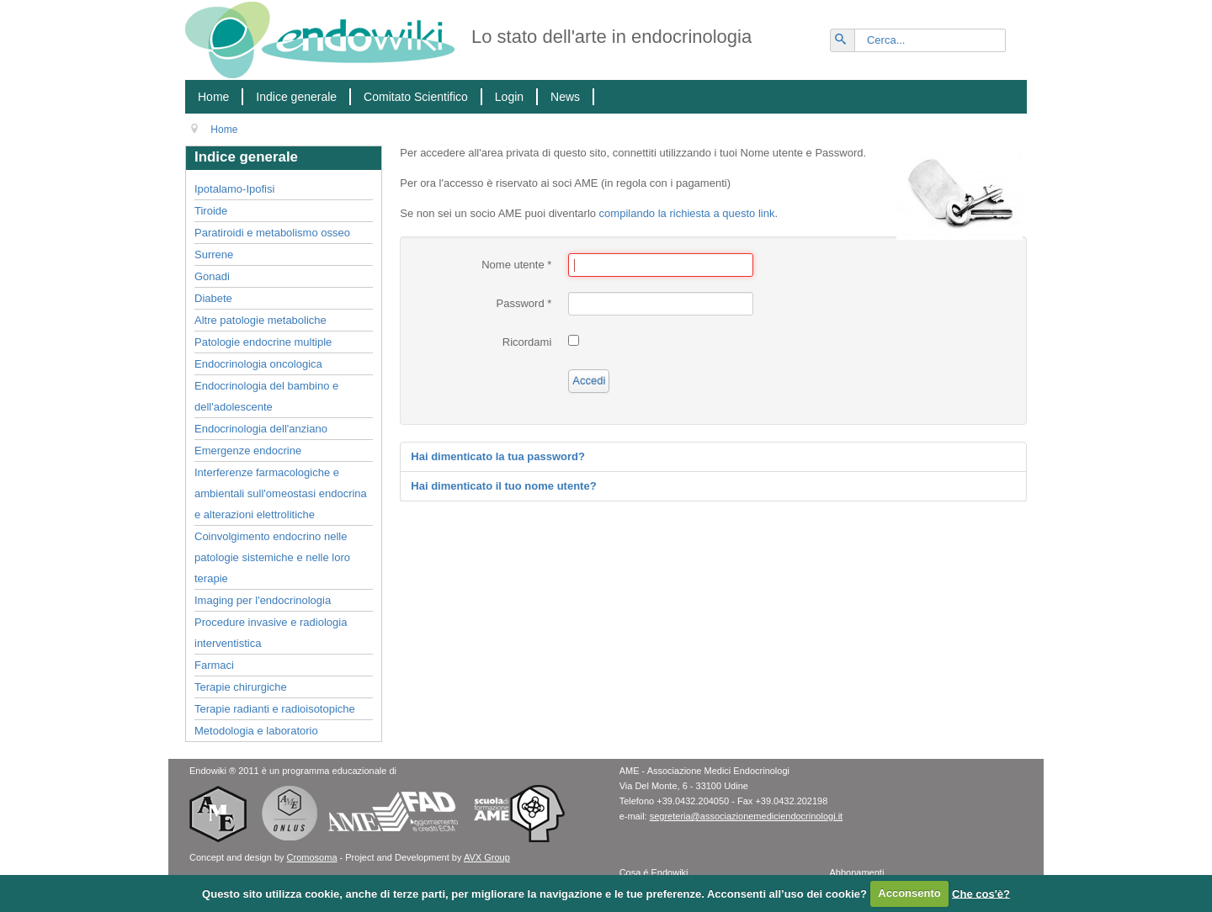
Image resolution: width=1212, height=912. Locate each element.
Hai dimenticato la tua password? (498, 456)
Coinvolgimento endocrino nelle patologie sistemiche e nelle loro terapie (272, 557)
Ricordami (527, 342)
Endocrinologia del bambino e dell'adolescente (266, 396)
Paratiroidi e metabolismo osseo (272, 232)
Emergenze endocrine (247, 450)
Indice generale (296, 96)
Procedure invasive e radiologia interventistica (270, 633)
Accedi (588, 380)
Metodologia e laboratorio (256, 730)
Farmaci (214, 665)
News (565, 96)
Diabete (213, 298)
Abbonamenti (857, 872)
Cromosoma (312, 857)
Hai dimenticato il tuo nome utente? (503, 486)
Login (509, 96)
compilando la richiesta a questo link (687, 213)
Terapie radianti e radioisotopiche (274, 709)
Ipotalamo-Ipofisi (234, 189)
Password (524, 303)
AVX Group (487, 857)
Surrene (213, 254)
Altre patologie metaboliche (260, 320)
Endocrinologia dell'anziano (260, 428)
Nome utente (516, 264)
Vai (850, 33)
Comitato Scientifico (416, 96)
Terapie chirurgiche (240, 687)
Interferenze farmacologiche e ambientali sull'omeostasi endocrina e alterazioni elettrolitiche (280, 493)
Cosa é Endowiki (653, 872)
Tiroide (210, 210)
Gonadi (212, 276)
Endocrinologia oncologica (258, 364)
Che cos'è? (981, 893)
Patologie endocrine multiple (263, 342)
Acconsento (909, 893)
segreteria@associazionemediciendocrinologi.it (746, 816)
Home (213, 96)
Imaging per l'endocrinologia (262, 600)
